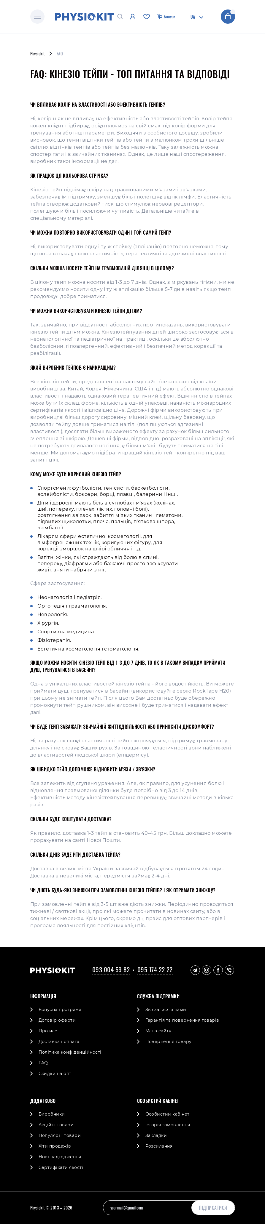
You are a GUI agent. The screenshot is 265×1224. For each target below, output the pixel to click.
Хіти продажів (55, 1146)
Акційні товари (56, 1124)
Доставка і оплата (59, 1041)
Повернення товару (168, 1041)
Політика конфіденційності (70, 1052)
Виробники (52, 1114)
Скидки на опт (55, 1073)
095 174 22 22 (155, 969)
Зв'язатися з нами (165, 1009)
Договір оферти (57, 1020)
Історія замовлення (167, 1124)
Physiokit (37, 53)
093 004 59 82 (111, 969)
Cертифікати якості (61, 1167)
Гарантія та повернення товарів (182, 1020)
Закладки (156, 1135)
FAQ (43, 1062)
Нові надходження (60, 1156)
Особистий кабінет (167, 1114)
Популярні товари (60, 1135)
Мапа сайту (158, 1030)
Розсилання (159, 1146)
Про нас (48, 1030)
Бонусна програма (60, 1009)
